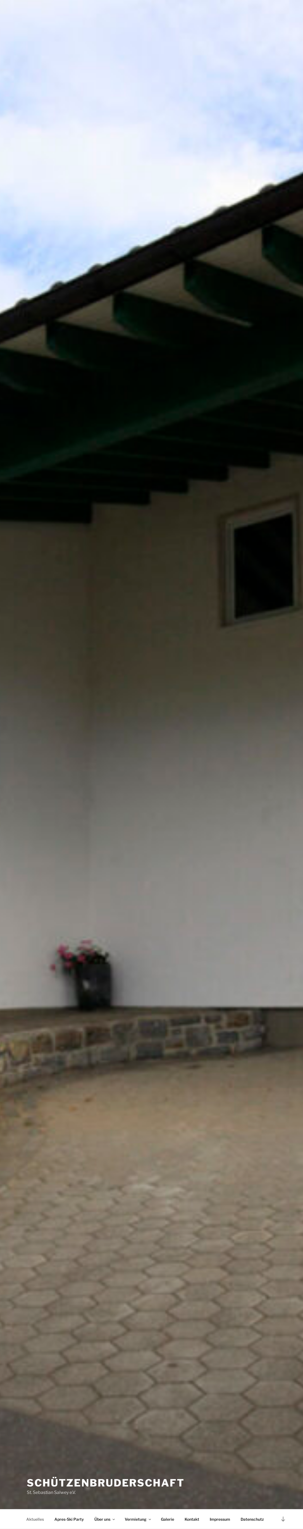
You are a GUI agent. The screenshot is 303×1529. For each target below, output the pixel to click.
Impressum (220, 1519)
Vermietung (138, 1519)
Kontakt (192, 1519)
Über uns (105, 1519)
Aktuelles (35, 1519)
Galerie (167, 1519)
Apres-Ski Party (69, 1519)
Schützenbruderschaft (106, 1483)
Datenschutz (252, 1519)
